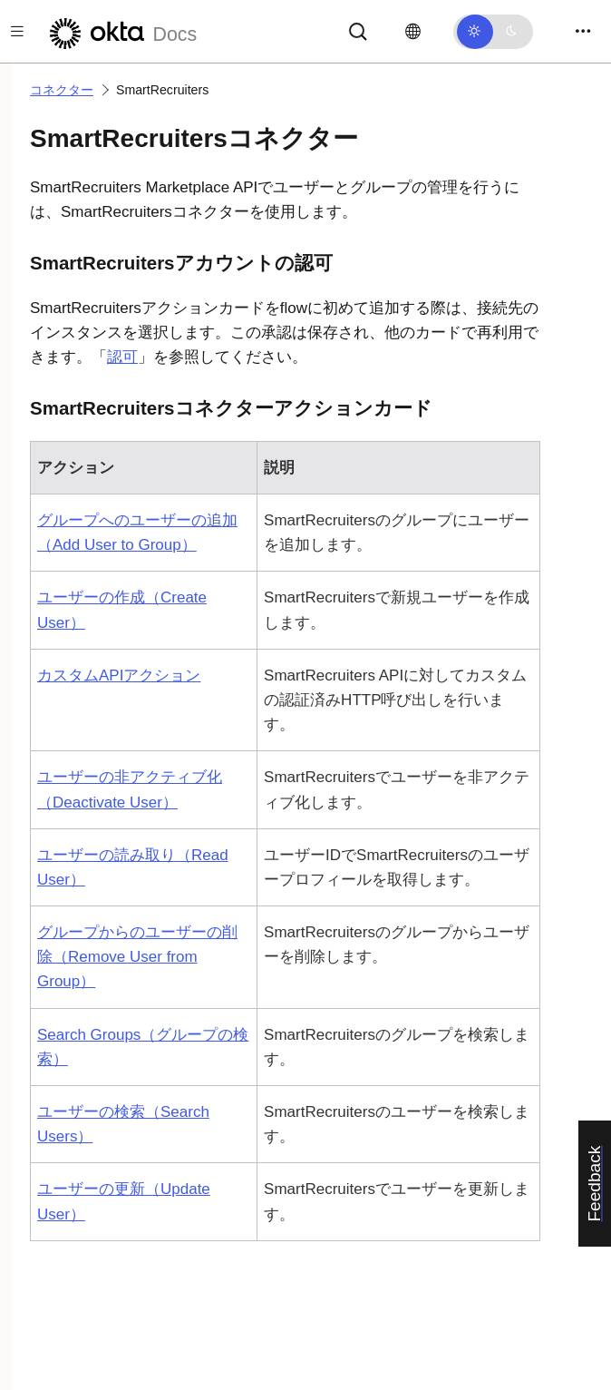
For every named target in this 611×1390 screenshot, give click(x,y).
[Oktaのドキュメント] (120, 31)
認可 (122, 357)
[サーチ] (358, 30)
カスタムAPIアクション (118, 675)
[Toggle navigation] (583, 31)
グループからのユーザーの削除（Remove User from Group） (137, 957)
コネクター (61, 90)
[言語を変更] (413, 32)
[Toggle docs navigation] (17, 31)
